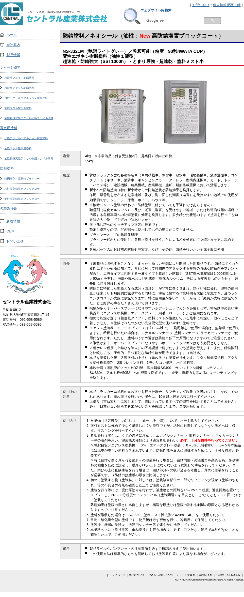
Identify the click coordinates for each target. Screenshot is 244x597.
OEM (10, 231)
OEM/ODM (234, 574)
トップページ (117, 574)
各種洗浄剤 (8, 209)
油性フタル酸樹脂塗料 (18, 108)
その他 (220, 574)
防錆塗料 (7, 168)
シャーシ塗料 (10, 67)
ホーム (11, 35)
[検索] (171, 20)
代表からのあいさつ (160, 574)
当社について (137, 574)
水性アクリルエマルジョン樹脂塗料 (26, 97)
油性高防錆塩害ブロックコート (23, 198)
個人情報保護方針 (227, 5)
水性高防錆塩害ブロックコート (23, 188)
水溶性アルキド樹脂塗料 (19, 77)
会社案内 (13, 45)
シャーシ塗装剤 (185, 574)
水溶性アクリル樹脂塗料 (19, 87)
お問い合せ (200, 5)
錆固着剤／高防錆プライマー (22, 178)
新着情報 (13, 221)
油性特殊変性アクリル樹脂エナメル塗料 (28, 118)
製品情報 (13, 55)
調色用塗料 (8, 128)
